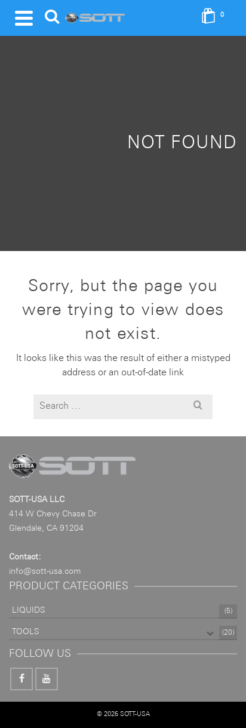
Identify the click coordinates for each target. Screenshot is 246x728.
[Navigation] (24, 18)
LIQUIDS (28, 610)
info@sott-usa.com (45, 571)
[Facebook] (21, 679)
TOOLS (25, 632)
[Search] (52, 18)
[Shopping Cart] (216, 18)
